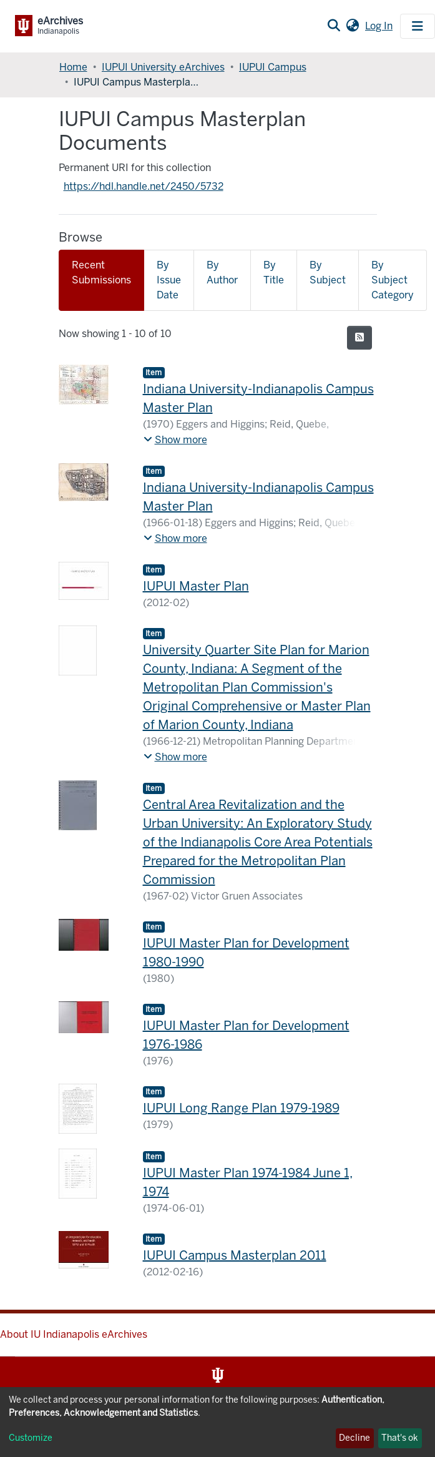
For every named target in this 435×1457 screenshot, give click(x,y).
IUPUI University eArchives (163, 67)
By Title (273, 272)
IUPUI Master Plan (196, 586)
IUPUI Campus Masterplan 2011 (234, 1255)
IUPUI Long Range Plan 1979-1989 (241, 1108)
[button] (352, 26)
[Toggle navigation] (417, 26)
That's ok (399, 1438)
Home (73, 67)
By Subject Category (392, 280)
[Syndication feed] (359, 338)
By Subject (328, 272)
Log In (380, 26)
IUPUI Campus (272, 67)
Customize (30, 1438)
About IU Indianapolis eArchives (73, 1334)
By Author (222, 272)
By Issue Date (169, 280)
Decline (354, 1438)
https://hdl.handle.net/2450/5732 (143, 186)
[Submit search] (333, 26)
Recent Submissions (101, 272)
